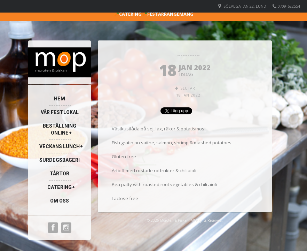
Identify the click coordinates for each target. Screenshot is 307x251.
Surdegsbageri (59, 160)
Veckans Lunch (59, 146)
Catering (59, 187)
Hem (59, 98)
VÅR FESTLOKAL (60, 112)
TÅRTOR (59, 173)
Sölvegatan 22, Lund (244, 6)
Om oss (59, 201)
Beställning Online (59, 129)
